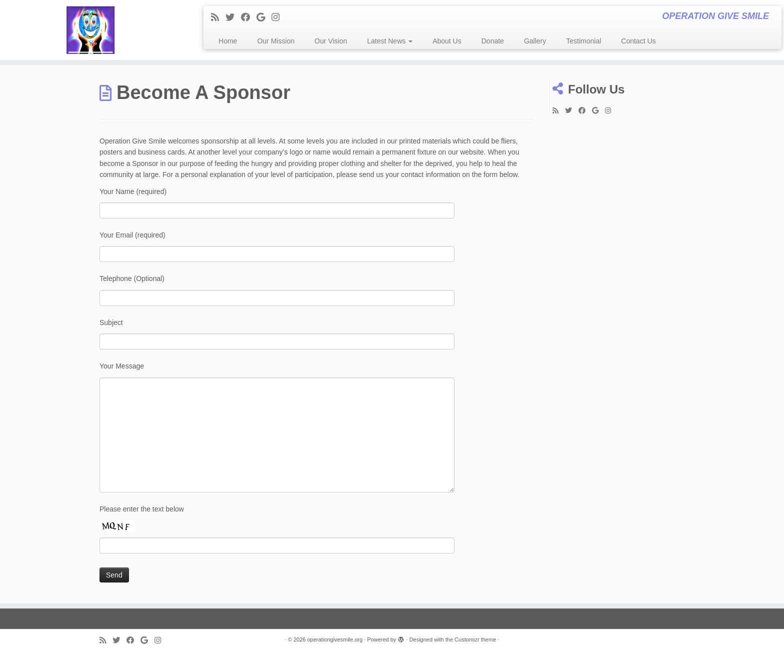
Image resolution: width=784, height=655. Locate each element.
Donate (493, 41)
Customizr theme (475, 639)
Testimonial (583, 41)
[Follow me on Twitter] (233, 17)
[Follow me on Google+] (264, 17)
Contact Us (638, 41)
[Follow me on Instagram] (279, 17)
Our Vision (330, 41)
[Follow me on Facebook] (248, 17)
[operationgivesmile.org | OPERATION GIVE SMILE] (90, 30)
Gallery (535, 41)
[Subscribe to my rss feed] (218, 17)
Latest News (389, 41)
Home (227, 41)
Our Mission (275, 41)
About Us (447, 41)
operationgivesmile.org (334, 639)
